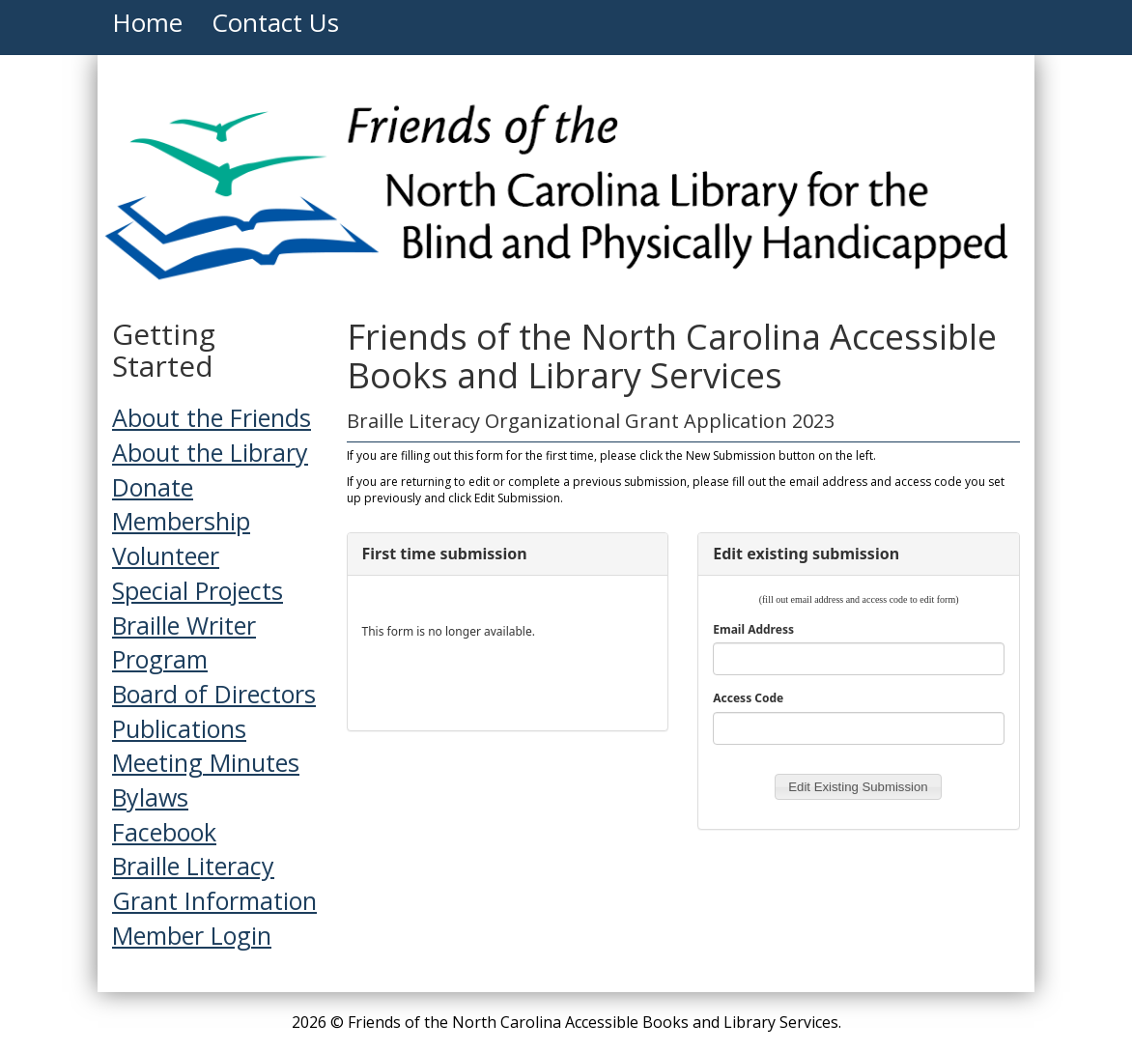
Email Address (753, 629)
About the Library (210, 452)
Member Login (191, 935)
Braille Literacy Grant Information (214, 883)
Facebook (164, 831)
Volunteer (165, 555)
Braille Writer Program (184, 642)
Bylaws (150, 797)
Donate (152, 486)
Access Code (748, 698)
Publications (179, 728)
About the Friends (211, 417)
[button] (858, 787)
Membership (181, 520)
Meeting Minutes (205, 762)
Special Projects (197, 590)
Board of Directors (214, 693)
